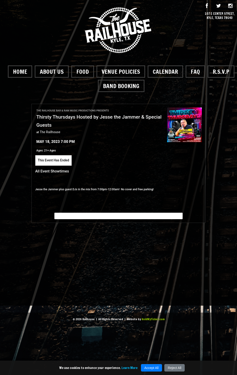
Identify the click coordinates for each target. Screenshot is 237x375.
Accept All (151, 368)
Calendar (165, 72)
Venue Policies (121, 72)
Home (20, 72)
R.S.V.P (221, 72)
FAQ (195, 72)
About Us (52, 72)
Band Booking (121, 86)
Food (82, 72)
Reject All (174, 368)
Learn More (129, 368)
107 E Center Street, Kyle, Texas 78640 (220, 16)
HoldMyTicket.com (153, 319)
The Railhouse (50, 132)
